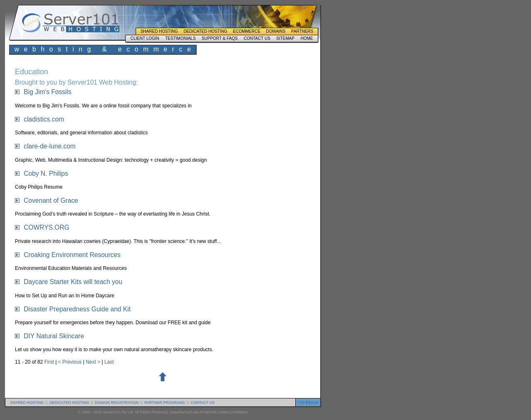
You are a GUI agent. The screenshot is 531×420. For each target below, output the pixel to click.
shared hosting (27, 403)
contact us (203, 403)
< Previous (70, 362)
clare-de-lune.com (50, 146)
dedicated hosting (69, 403)
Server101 (70, 22)
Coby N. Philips (46, 173)
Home (306, 38)
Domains (275, 31)
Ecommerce (247, 31)
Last (109, 362)
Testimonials (180, 38)
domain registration (117, 403)
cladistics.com (44, 119)
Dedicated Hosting (205, 31)
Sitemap (285, 38)
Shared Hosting (159, 31)
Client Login (144, 38)
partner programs (164, 403)
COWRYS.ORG (46, 227)
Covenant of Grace (51, 200)
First (50, 362)
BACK (313, 403)
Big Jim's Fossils (47, 91)
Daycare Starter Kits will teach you (73, 281)
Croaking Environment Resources (72, 254)
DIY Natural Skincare (54, 336)
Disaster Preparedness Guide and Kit (77, 309)
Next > (94, 362)
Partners (302, 31)
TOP (301, 403)
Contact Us (257, 38)
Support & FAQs (220, 38)
